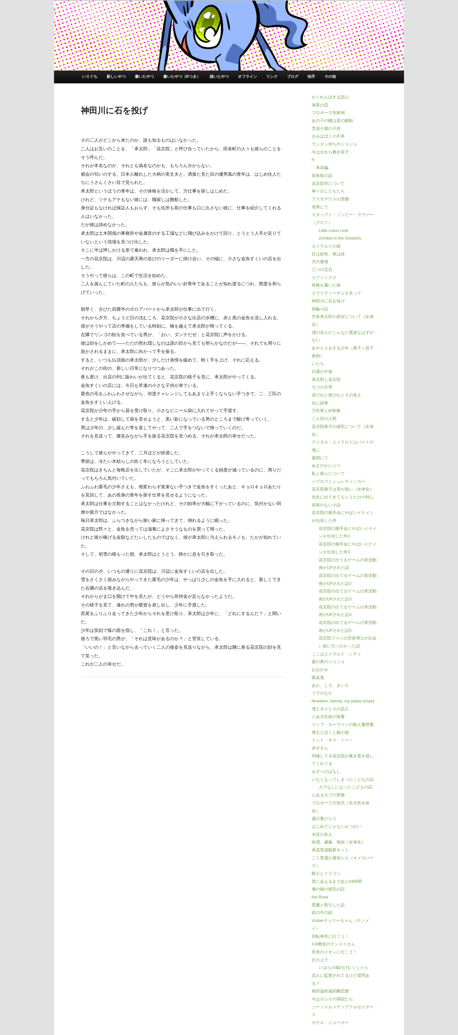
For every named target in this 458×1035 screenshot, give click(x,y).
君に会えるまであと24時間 (337, 881)
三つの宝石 (322, 269)
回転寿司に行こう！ (330, 936)
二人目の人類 (324, 418)
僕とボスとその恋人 (330, 709)
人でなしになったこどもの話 (345, 787)
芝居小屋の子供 (326, 128)
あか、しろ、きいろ (330, 685)
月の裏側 (320, 261)
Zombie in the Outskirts (340, 238)
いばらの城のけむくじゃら (343, 967)
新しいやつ (116, 76)
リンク (272, 76)
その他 (330, 76)
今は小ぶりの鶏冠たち (332, 999)
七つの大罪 (322, 387)
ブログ (292, 76)
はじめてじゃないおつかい (336, 826)
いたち (318, 363)
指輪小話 (320, 309)
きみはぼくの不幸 (328, 136)
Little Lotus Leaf (333, 230)
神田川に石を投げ (328, 301)
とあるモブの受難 (328, 795)
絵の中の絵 (322, 912)
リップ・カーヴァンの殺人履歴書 (343, 724)
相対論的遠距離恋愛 (330, 991)
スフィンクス (324, 277)
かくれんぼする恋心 (330, 97)
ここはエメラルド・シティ (336, 654)
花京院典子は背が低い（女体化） (343, 489)
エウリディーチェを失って (336, 293)
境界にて (320, 207)
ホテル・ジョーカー (330, 1022)
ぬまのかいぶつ (326, 465)
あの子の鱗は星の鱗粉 (332, 120)
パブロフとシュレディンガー (338, 481)
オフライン (247, 76)
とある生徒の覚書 (328, 716)
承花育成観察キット (330, 850)
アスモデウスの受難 (330, 199)
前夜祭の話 (322, 175)
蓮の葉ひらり (324, 818)
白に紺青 (320, 403)
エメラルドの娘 (326, 246)
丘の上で (320, 959)
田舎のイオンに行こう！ (334, 952)
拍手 (311, 76)
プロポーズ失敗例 (328, 112)
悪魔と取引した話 (328, 905)
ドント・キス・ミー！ (332, 740)
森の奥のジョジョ (328, 661)
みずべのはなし (326, 771)
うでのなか (322, 693)
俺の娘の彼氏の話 (328, 889)
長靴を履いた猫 (326, 285)
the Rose (320, 897)
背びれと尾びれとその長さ (336, 395)
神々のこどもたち (328, 191)
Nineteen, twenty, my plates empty (343, 701)
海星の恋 (320, 105)
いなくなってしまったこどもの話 (343, 779)
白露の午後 (322, 371)
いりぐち (89, 76)
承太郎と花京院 (326, 379)
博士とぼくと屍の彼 (330, 732)
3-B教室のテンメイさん (333, 944)
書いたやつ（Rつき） (181, 76)
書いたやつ (144, 76)
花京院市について (328, 183)
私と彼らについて (328, 473)
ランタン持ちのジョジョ (334, 144)
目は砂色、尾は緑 (328, 254)
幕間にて (320, 458)
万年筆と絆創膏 (326, 410)
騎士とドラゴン (326, 873)
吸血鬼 (318, 677)
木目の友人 (322, 834)
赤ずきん (320, 748)
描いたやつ (219, 76)
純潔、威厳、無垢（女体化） (338, 842)
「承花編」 (322, 167)
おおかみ (320, 669)
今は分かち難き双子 (330, 152)
